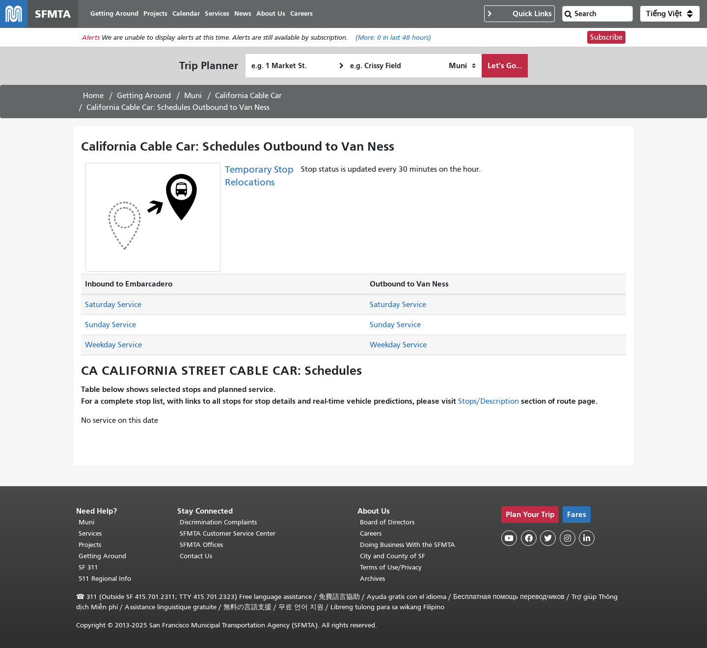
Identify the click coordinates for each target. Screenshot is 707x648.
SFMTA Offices (201, 545)
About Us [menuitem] (270, 13)
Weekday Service (113, 344)
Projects (90, 545)
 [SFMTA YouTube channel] (509, 538)
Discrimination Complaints (218, 522)
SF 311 (88, 567)
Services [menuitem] (217, 13)
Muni (193, 95)
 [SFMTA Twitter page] (548, 538)
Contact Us (196, 556)
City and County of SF (392, 556)
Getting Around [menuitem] (114, 13)
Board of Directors (387, 522)
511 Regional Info (105, 578)
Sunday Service (110, 324)
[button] (670, 14)
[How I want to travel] (462, 66)
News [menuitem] (242, 13)
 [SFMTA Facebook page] (529, 538)
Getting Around (144, 95)
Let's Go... (505, 65)
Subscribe (606, 37)
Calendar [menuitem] (186, 13)
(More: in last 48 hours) (393, 37)
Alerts (91, 37)
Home (93, 95)
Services (90, 533)
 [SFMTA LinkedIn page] (586, 538)
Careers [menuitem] (301, 13)
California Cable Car (248, 95)
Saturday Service (113, 304)
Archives (372, 578)
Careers (370, 533)
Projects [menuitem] (155, 13)
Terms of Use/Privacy (391, 567)
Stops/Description (488, 401)
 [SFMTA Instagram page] (567, 538)
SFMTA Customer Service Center (227, 533)
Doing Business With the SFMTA (407, 545)
